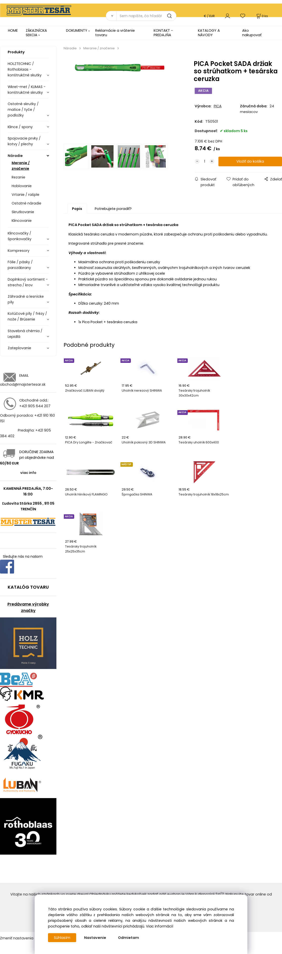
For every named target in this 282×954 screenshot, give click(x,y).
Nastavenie (95, 937)
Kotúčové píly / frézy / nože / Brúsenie (27, 316)
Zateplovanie (19, 348)
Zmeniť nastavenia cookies (24, 938)
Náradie (15, 155)
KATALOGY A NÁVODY (209, 32)
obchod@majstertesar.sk (23, 384)
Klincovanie (22, 220)
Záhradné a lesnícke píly (26, 299)
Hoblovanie (22, 185)
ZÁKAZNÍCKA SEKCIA (36, 32)
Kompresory (18, 250)
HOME (13, 30)
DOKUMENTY (76, 30)
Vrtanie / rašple (25, 194)
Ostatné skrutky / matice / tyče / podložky (23, 109)
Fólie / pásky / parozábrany (20, 265)
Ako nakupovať (251, 32)
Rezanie (18, 177)
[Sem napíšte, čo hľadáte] (146, 16)
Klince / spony (20, 126)
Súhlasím (62, 937)
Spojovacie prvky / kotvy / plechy (24, 141)
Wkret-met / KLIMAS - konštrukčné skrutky (27, 89)
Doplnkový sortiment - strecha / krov (28, 282)
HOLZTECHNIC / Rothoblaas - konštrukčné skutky (25, 69)
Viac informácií (159, 926)
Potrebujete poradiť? (113, 208)
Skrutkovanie (23, 211)
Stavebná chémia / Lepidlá (25, 333)
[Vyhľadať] (111, 16)
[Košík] (262, 16)
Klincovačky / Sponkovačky (19, 236)
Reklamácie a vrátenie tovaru (115, 32)
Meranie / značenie (21, 165)
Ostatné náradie (26, 203)
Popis (77, 208)
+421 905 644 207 (34, 406)
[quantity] (205, 161)
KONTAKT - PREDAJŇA (163, 32)
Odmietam (128, 937)
